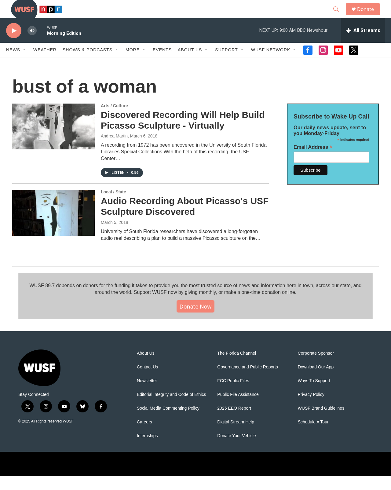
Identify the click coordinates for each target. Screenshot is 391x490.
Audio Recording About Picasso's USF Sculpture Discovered (185, 220)
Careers (144, 435)
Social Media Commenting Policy (168, 422)
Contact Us (147, 380)
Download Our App (316, 380)
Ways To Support (314, 394)
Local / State (113, 205)
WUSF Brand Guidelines (321, 422)
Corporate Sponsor (316, 367)
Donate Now (196, 320)
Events (162, 63)
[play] (14, 44)
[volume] (32, 44)
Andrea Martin (114, 149)
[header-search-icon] (339, 16)
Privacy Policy (311, 408)
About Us (146, 367)
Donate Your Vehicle (236, 449)
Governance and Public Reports (247, 380)
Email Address (313, 160)
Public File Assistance (237, 408)
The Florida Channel (236, 367)
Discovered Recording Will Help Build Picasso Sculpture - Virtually (183, 133)
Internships (147, 449)
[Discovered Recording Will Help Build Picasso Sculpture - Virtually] (53, 140)
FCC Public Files (233, 394)
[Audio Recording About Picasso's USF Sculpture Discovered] (53, 226)
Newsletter (147, 394)
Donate (369, 16)
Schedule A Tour (313, 435)
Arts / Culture (114, 119)
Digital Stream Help (235, 435)
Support (226, 63)
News (13, 63)
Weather (45, 63)
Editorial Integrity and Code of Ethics (171, 408)
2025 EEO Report (234, 422)
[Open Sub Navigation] (24, 63)
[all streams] (363, 44)
